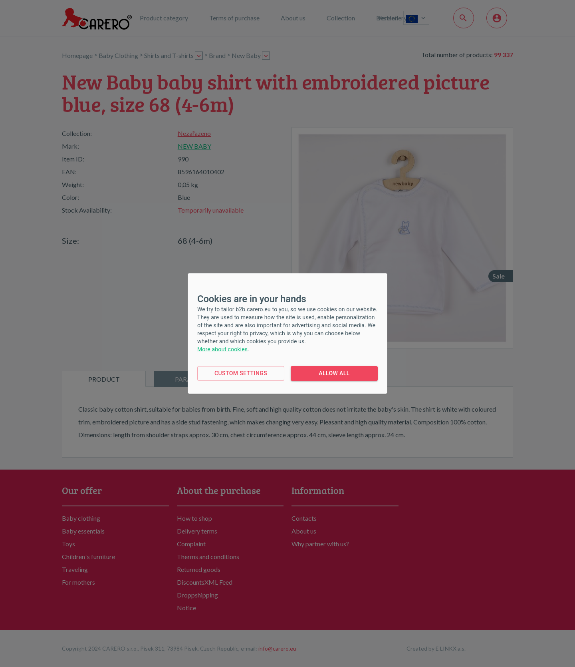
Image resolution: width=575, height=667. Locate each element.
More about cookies (222, 349)
